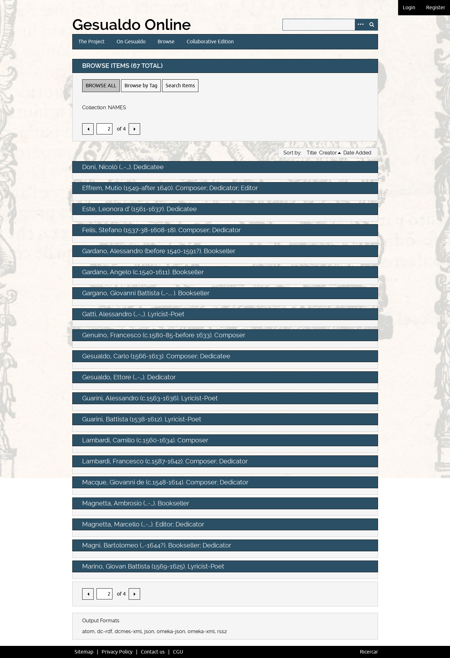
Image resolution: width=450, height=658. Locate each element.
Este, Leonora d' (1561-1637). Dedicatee (139, 209)
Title (312, 153)
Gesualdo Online (131, 25)
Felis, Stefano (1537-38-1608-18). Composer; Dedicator (161, 230)
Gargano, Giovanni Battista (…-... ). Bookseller (146, 293)
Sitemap (84, 652)
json (149, 631)
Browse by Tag (141, 85)
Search (372, 24)
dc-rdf (104, 631)
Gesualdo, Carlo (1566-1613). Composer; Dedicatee (156, 356)
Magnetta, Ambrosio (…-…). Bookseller (135, 503)
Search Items (180, 85)
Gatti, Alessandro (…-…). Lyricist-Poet (133, 314)
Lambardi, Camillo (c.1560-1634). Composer (145, 440)
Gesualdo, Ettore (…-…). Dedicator (129, 377)
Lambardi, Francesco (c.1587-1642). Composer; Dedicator (165, 461)
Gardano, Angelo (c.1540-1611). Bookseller (143, 272)
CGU (178, 652)
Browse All (101, 85)
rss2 (222, 631)
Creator (328, 153)
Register (435, 7)
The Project (91, 42)
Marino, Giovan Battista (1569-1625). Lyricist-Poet (153, 566)
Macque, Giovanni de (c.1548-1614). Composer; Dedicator (165, 482)
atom (88, 631)
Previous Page (88, 129)
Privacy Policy (117, 652)
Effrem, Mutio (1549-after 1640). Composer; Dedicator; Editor (170, 188)
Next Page (134, 129)
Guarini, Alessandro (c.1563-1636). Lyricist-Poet (150, 398)
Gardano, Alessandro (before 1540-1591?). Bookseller (158, 251)
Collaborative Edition (210, 42)
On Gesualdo (131, 42)
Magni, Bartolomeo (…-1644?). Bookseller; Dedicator (156, 545)
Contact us (153, 652)
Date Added (357, 153)
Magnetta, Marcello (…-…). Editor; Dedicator (143, 524)
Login (409, 7)
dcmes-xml (128, 631)
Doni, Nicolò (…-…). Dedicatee (123, 167)
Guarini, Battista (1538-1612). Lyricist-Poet (141, 419)
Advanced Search (360, 24)
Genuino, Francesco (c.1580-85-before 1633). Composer (163, 335)
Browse (166, 42)
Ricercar (369, 652)
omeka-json (171, 631)
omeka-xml (201, 631)
